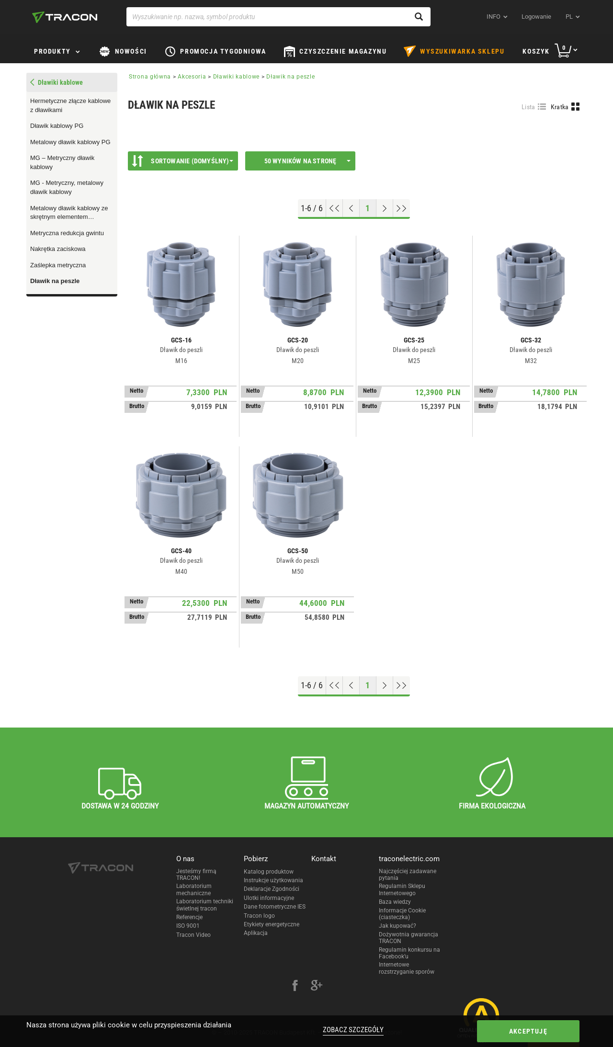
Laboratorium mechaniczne (194, 889)
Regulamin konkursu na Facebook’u (409, 953)
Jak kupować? (397, 925)
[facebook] (295, 987)
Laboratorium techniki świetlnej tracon (204, 904)
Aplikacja (256, 933)
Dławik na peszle (54, 281)
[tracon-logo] (64, 17)
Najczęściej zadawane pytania (407, 874)
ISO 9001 (188, 925)
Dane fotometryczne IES (275, 906)
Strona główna (150, 76)
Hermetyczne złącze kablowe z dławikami (70, 105)
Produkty (52, 51)
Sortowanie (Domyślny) (182, 161)
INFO (493, 16)
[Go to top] (334, 208)
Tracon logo (259, 915)
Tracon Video (193, 935)
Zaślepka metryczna (58, 265)
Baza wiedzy (395, 902)
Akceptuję (528, 1031)
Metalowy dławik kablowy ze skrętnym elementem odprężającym (69, 213)
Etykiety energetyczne (271, 924)
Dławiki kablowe (236, 76)
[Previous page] (351, 208)
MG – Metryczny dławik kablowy (62, 162)
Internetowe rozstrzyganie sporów (406, 968)
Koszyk (536, 51)
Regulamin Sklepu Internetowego (402, 889)
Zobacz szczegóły (353, 1029)
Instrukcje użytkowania (273, 880)
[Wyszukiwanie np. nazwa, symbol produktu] (278, 16)
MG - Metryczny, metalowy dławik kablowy (66, 187)
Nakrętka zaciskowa (58, 248)
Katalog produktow (269, 871)
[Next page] (384, 208)
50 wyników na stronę (307, 161)
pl (569, 16)
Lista (528, 107)
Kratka (560, 107)
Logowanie (536, 16)
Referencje (189, 917)
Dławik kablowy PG (56, 125)
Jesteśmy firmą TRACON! (196, 874)
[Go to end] (401, 208)
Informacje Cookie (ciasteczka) (402, 914)
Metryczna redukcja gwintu (67, 233)
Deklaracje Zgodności (271, 889)
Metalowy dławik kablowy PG (70, 142)
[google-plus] (316, 987)
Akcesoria (192, 76)
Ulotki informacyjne (269, 898)
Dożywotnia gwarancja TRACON (408, 938)
